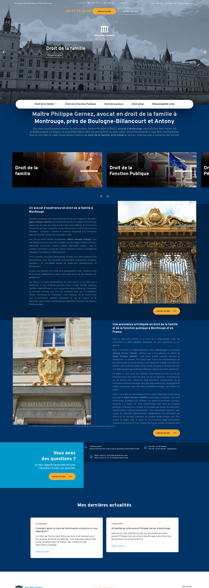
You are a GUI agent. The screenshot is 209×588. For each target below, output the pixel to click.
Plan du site (187, 586)
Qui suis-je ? (94, 3)
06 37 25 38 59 (78, 11)
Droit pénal (138, 104)
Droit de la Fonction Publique (80, 104)
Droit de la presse (114, 104)
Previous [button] (4, 52)
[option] (104, 52)
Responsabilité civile (163, 104)
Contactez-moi (104, 12)
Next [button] (204, 52)
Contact (123, 3)
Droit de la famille (44, 104)
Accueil (79, 3)
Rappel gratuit (130, 12)
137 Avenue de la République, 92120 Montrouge (33, 3)
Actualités (109, 3)
